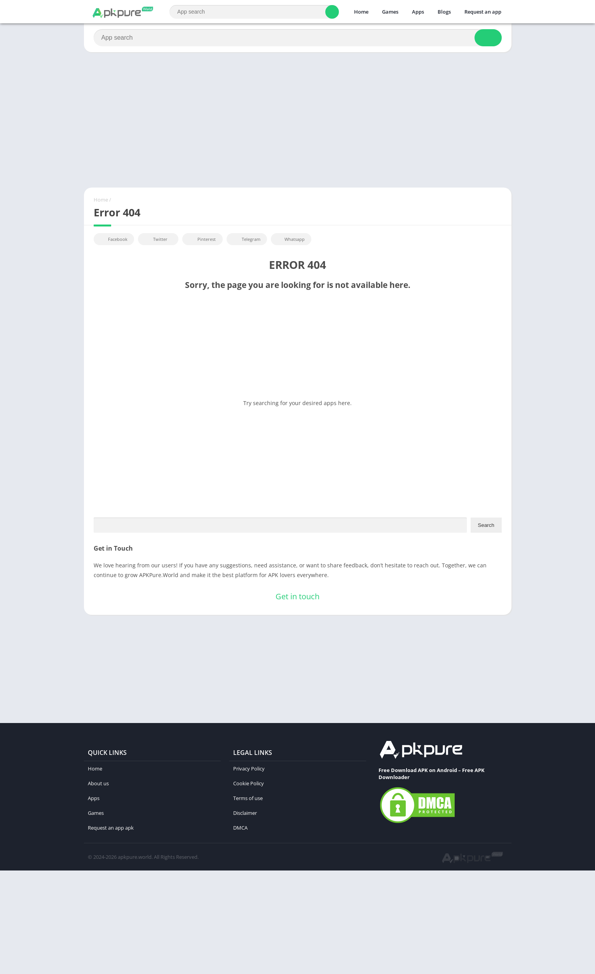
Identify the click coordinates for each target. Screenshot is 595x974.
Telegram (245, 239)
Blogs (444, 11)
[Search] (254, 12)
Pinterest (201, 239)
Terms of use (248, 798)
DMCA (240, 827)
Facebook (112, 239)
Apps (418, 11)
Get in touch (297, 596)
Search (486, 525)
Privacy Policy (249, 768)
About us (98, 783)
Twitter (155, 239)
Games (390, 11)
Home (361, 11)
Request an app (482, 11)
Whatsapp (290, 239)
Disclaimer (245, 812)
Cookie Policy (248, 783)
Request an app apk (111, 827)
